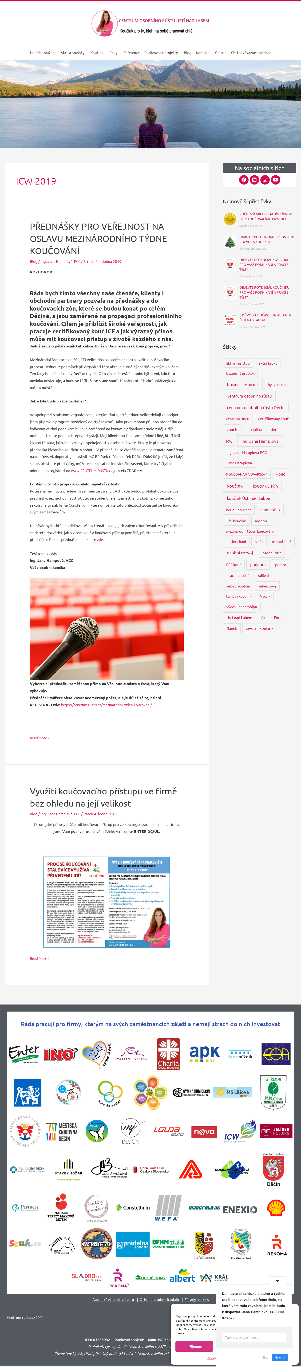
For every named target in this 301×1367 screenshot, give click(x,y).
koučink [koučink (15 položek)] (235, 485)
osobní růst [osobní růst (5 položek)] (271, 552)
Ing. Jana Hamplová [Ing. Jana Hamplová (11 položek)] (260, 440)
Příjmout (194, 1346)
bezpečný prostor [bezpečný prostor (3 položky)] (240, 373)
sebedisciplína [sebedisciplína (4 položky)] (238, 585)
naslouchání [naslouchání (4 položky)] (236, 541)
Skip (265, 1357)
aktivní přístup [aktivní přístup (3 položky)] (238, 363)
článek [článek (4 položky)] (231, 628)
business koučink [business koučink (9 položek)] (243, 384)
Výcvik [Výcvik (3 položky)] (265, 596)
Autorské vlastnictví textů (112, 1299)
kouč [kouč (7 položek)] (280, 473)
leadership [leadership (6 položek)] (270, 509)
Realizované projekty (161, 52)
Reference (131, 52)
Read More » (40, 737)
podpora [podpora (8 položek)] (258, 564)
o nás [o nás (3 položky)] (259, 541)
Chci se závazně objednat (251, 52)
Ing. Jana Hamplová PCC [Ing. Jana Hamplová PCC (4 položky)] (246, 452)
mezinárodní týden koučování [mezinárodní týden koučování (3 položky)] (250, 531)
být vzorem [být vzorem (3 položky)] (277, 384)
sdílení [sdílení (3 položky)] (263, 575)
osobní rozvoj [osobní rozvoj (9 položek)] (240, 552)
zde (100, 539)
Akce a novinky (72, 52)
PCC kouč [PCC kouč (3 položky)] (233, 564)
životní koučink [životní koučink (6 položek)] (259, 628)
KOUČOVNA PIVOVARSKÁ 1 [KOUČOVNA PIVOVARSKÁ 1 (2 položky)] (247, 474)
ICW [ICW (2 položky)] (229, 441)
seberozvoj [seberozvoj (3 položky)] (267, 586)
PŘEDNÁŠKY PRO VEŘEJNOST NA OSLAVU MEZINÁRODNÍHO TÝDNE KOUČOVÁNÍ (104, 238)
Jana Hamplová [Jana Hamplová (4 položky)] (239, 462)
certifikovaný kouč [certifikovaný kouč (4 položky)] (273, 418)
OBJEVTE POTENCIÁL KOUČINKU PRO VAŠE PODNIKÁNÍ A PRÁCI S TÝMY (264, 264)
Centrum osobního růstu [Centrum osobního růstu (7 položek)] (249, 395)
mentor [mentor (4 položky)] (261, 520)
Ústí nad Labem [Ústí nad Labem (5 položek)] (239, 617)
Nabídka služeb (42, 52)
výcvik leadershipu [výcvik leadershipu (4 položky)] (241, 606)
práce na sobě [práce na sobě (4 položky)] (238, 575)
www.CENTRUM (84, 470)
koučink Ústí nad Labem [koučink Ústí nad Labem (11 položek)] (249, 498)
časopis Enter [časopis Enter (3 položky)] (272, 617)
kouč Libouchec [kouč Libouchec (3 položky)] (238, 510)
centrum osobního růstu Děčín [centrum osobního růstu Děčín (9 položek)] (256, 407)
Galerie (220, 52)
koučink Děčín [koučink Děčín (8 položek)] (265, 485)
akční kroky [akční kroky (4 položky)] (268, 363)
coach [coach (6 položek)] (232, 429)
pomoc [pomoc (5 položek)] (280, 564)
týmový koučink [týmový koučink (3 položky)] (238, 596)
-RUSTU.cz (106, 470)
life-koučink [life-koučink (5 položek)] (236, 520)
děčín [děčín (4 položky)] (275, 429)
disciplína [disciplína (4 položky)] (254, 429)
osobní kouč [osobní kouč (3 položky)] (281, 541)
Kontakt (202, 52)
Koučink (97, 52)
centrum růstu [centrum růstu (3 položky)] (237, 418)
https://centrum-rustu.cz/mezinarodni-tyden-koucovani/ (107, 704)
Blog (187, 52)
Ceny (113, 52)
